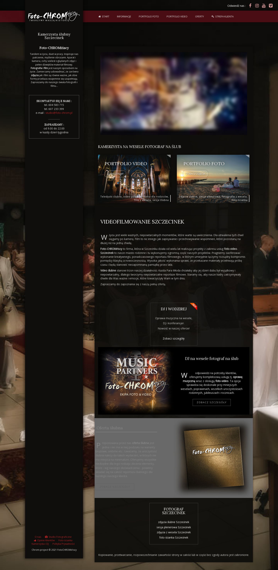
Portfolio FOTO (149, 16)
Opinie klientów (46, 541)
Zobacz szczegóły (174, 337)
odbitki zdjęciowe (227, 521)
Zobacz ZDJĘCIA (195, 174)
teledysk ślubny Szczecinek (120, 520)
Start (105, 16)
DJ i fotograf (136, 382)
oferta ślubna (225, 316)
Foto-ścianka (65, 541)
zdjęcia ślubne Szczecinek (173, 521)
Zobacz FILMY (115, 174)
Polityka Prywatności (64, 545)
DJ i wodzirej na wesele (225, 331)
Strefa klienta (224, 16)
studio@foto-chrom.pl (59, 113)
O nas (38, 538)
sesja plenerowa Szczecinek (174, 526)
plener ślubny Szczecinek (120, 539)
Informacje (124, 16)
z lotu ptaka (227, 532)
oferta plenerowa (225, 321)
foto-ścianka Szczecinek (173, 536)
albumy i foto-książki (122, 321)
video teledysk (227, 516)
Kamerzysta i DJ (40, 545)
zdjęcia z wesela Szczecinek (174, 531)
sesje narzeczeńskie (122, 326)
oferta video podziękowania (225, 326)
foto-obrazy (122, 316)
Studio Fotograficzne (60, 538)
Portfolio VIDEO (177, 16)
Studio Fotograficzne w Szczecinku (122, 333)
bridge (213, 458)
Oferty (199, 16)
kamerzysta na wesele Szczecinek (120, 527)
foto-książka (227, 526)
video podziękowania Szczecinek (120, 534)
